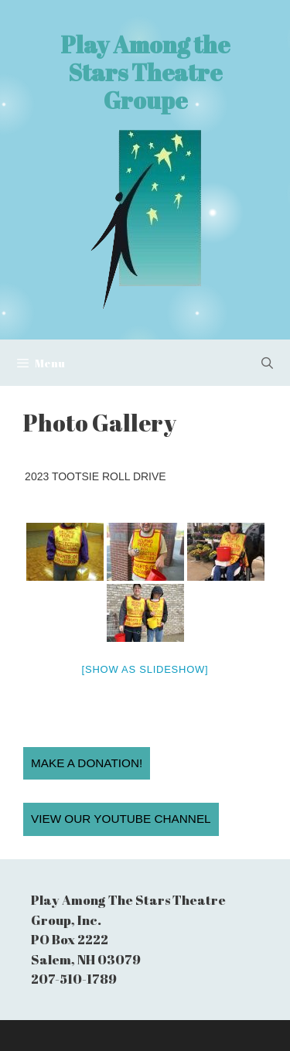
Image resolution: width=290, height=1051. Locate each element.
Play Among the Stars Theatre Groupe (145, 72)
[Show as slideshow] (145, 669)
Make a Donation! (86, 762)
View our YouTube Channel (121, 818)
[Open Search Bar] (267, 363)
